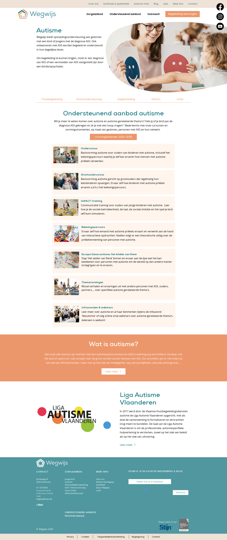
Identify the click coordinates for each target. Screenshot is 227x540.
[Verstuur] (180, 492)
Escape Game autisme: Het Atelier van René (109, 254)
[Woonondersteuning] (89, 99)
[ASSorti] (156, 99)
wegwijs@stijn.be (44, 499)
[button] (178, 4)
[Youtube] (220, 26)
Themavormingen (92, 282)
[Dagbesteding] (126, 99)
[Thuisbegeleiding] (51, 99)
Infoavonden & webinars (97, 308)
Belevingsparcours (93, 227)
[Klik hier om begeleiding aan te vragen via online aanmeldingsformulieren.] (182, 14)
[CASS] (180, 99)
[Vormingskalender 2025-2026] (113, 137)
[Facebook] (220, 7)
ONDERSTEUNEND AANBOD (80, 512)
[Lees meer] (113, 371)
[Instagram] (220, 16)
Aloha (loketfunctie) (74, 493)
